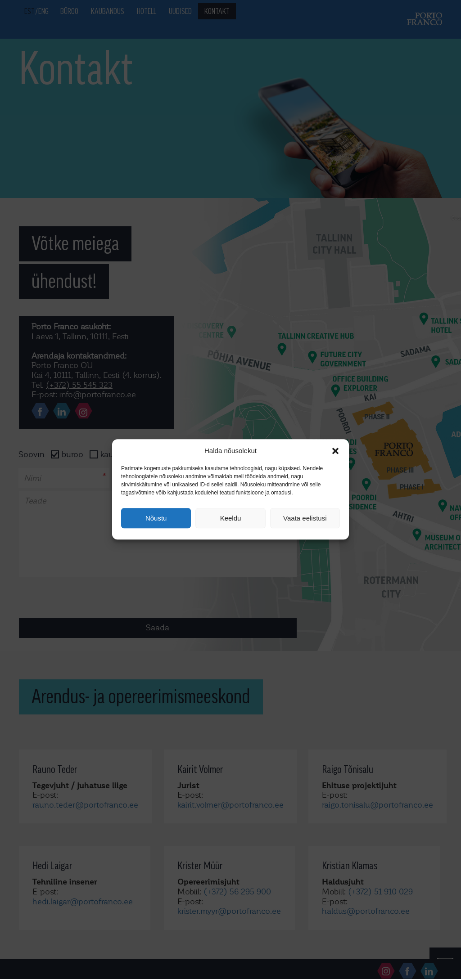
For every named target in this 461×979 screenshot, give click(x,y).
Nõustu (156, 518)
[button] (335, 450)
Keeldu (230, 518)
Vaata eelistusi (304, 518)
